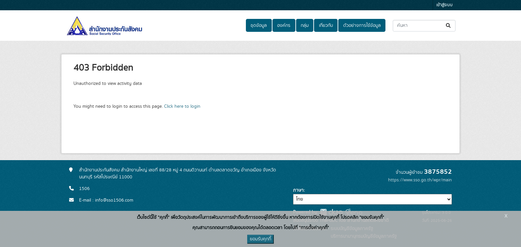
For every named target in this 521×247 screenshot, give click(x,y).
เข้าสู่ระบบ (444, 5)
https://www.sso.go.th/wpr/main (420, 180)
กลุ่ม (305, 25)
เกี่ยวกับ (326, 25)
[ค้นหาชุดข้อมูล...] (424, 25)
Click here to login (182, 106)
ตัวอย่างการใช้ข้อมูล (362, 25)
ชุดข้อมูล (259, 25)
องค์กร (283, 25)
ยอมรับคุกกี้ (260, 239)
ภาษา (298, 190)
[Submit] (449, 25)
